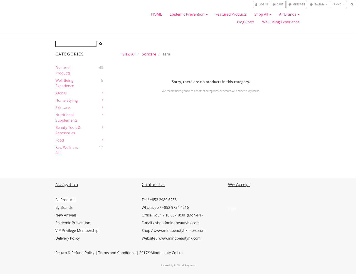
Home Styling (66, 100)
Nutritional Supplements (66, 117)
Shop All (263, 14)
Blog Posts (246, 21)
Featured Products (231, 14)
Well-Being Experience (64, 83)
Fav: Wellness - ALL (67, 150)
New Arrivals (66, 215)
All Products (65, 199)
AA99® (61, 93)
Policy (89, 252)
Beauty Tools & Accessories (68, 130)
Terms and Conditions (117, 252)
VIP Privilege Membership (77, 230)
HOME (156, 14)
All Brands (289, 14)
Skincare (62, 107)
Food (59, 140)
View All (128, 54)
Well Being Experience (280, 21)
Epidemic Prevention (189, 14)
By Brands (64, 207)
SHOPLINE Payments (184, 265)
